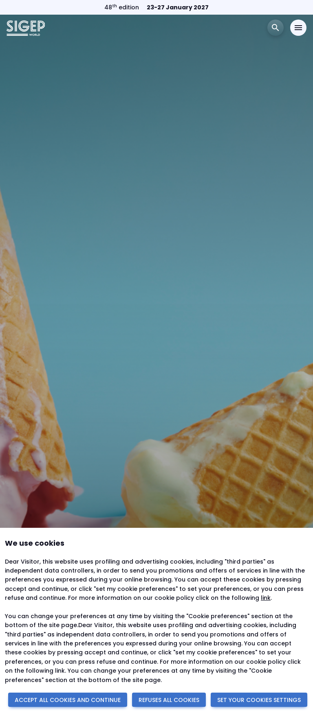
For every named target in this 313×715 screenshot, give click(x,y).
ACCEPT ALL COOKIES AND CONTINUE (68, 700)
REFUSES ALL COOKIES (169, 700)
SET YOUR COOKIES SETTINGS (259, 700)
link (266, 598)
